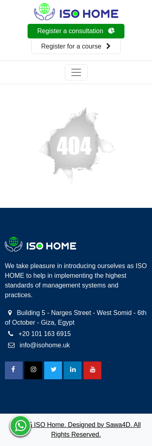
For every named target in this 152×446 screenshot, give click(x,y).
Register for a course (76, 46)
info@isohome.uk (39, 345)
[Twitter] (53, 370)
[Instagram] (33, 370)
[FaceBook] (14, 370)
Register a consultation (76, 30)
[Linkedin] (72, 370)
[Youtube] (92, 370)
